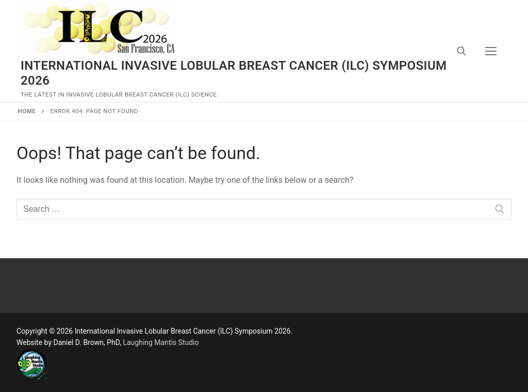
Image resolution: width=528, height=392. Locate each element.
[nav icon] (490, 51)
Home (27, 111)
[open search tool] (461, 51)
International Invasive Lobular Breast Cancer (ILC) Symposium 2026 (234, 73)
